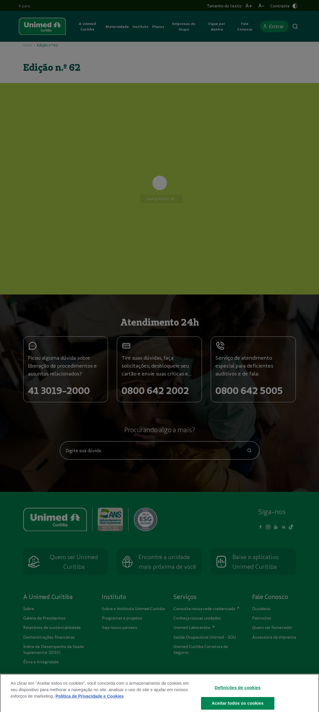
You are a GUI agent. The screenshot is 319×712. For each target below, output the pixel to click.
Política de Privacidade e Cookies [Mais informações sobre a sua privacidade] (89, 700)
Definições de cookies (238, 691)
